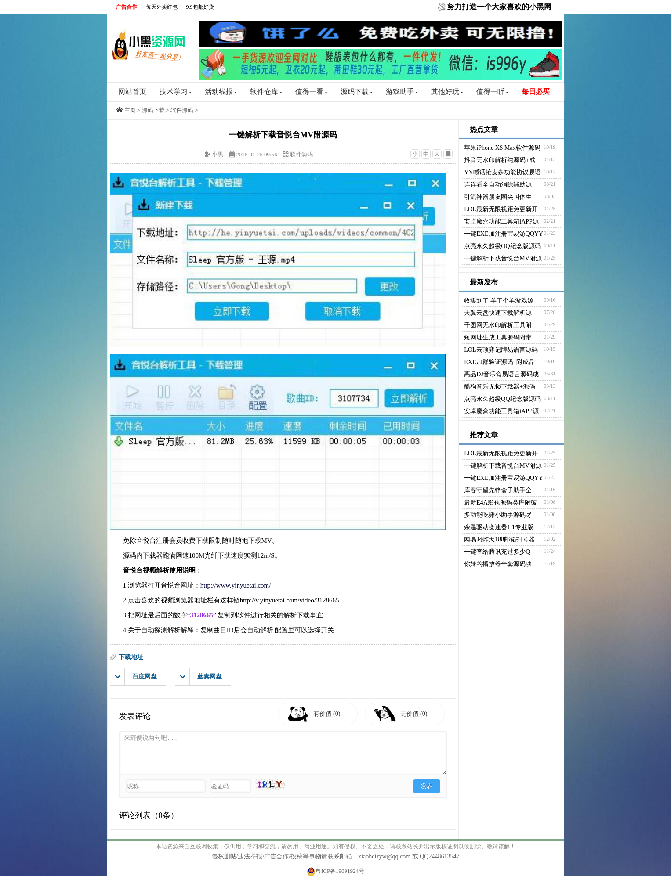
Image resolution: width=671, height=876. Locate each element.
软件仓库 (266, 91)
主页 (130, 110)
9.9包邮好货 (200, 7)
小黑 (217, 154)
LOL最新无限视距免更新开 (500, 209)
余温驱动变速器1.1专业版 (498, 527)
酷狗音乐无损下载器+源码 (499, 386)
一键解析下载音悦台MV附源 (503, 258)
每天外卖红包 (162, 7)
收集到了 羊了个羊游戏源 (498, 300)
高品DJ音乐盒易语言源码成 (501, 374)
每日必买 (536, 91)
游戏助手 (402, 91)
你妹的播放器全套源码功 (498, 564)
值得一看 (311, 91)
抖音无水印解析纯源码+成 (499, 160)
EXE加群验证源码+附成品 (499, 362)
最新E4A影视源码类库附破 (500, 502)
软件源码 (181, 110)
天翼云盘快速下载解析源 (498, 313)
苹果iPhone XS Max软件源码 (502, 147)
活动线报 (221, 91)
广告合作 (126, 7)
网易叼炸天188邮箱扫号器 (499, 539)
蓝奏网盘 (201, 676)
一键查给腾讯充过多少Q (497, 551)
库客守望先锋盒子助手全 (498, 490)
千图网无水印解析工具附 (498, 325)
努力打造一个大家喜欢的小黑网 (499, 7)
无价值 (414, 713)
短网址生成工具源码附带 (498, 337)
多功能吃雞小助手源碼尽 (498, 515)
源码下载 (357, 91)
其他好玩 (447, 91)
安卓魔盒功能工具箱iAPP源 (501, 221)
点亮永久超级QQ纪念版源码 (502, 246)
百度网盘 (136, 676)
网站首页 (132, 91)
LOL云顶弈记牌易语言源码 (500, 349)
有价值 (327, 713)
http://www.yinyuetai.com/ (235, 585)
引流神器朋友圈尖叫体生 (498, 197)
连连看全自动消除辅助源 (498, 184)
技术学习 (176, 91)
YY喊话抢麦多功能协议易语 (502, 172)
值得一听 (492, 91)
